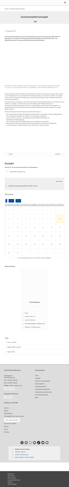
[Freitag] (51, 205)
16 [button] (9, 235)
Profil (26, 313)
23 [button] (9, 244)
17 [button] (17, 235)
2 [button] (9, 218)
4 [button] (51, 252)
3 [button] (17, 218)
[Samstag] (60, 205)
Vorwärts (57, 154)
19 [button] (34, 235)
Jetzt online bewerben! (12, 420)
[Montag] (17, 205)
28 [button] (26, 210)
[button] (65, 3)
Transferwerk (8, 397)
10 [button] (17, 227)
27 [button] (17, 210)
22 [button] (60, 235)
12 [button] (34, 227)
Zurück (11, 154)
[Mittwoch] (34, 205)
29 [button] (34, 210)
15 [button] (60, 227)
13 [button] (43, 227)
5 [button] (34, 218)
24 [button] (17, 244)
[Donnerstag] (43, 205)
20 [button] (43, 235)
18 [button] (26, 235)
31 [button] (51, 210)
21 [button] (51, 235)
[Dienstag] (26, 205)
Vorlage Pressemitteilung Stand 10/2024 (20, 186)
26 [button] (9, 210)
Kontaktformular (9, 388)
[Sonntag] (9, 205)
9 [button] (9, 227)
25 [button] (26, 244)
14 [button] (51, 227)
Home (6, 9)
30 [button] (43, 210)
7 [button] (51, 218)
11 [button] (26, 227)
